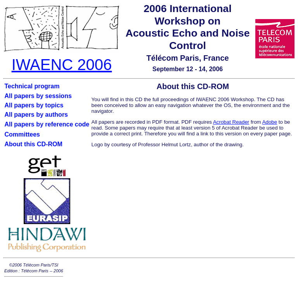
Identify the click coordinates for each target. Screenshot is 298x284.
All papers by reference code (46, 124)
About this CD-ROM (33, 144)
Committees (22, 134)
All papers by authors (36, 114)
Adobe (269, 122)
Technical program (31, 86)
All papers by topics (33, 105)
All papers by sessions (37, 96)
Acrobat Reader (231, 122)
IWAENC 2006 (62, 64)
